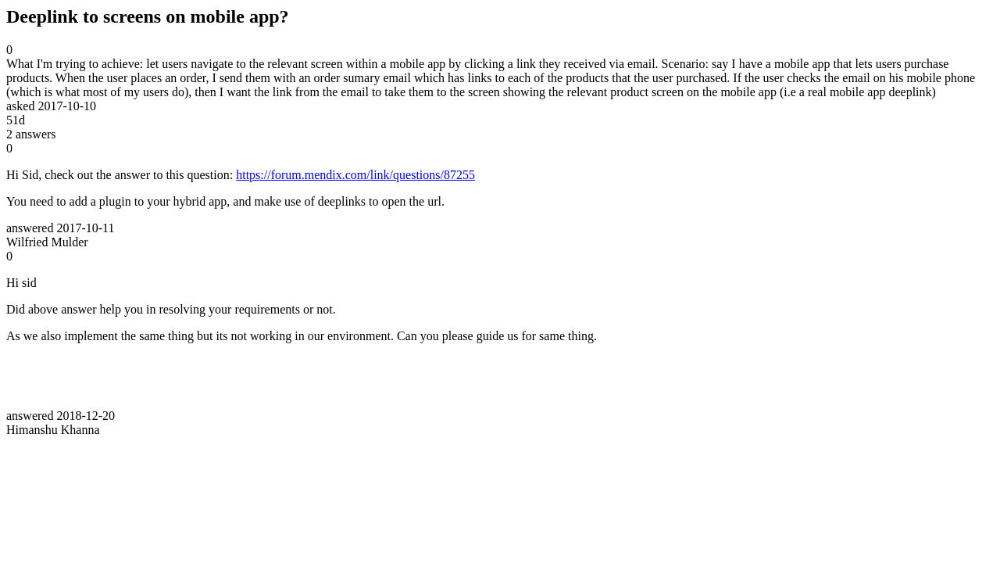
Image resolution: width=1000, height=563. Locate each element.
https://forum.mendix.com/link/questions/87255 (355, 174)
